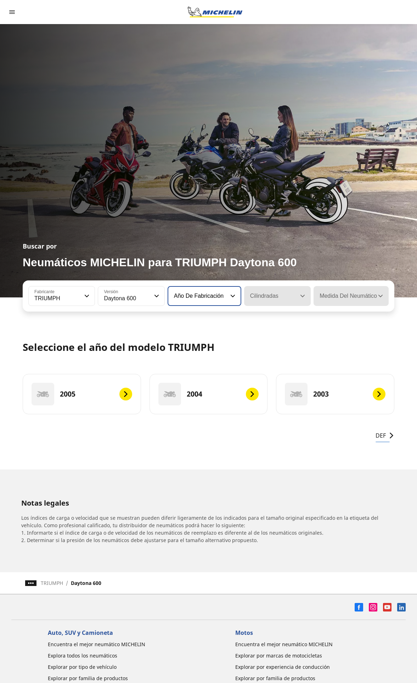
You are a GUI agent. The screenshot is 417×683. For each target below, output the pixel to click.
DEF (385, 435)
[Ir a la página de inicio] (215, 12)
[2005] (82, 394)
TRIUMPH (52, 583)
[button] (86, 296)
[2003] (335, 394)
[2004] (209, 394)
